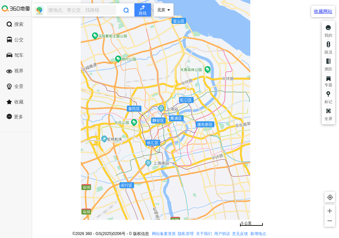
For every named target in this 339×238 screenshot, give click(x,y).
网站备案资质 (164, 233)
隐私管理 (186, 233)
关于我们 (204, 233)
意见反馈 (240, 233)
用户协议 (222, 233)
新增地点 (258, 233)
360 (88, 233)
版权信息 (141, 233)
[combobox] (91, 10)
